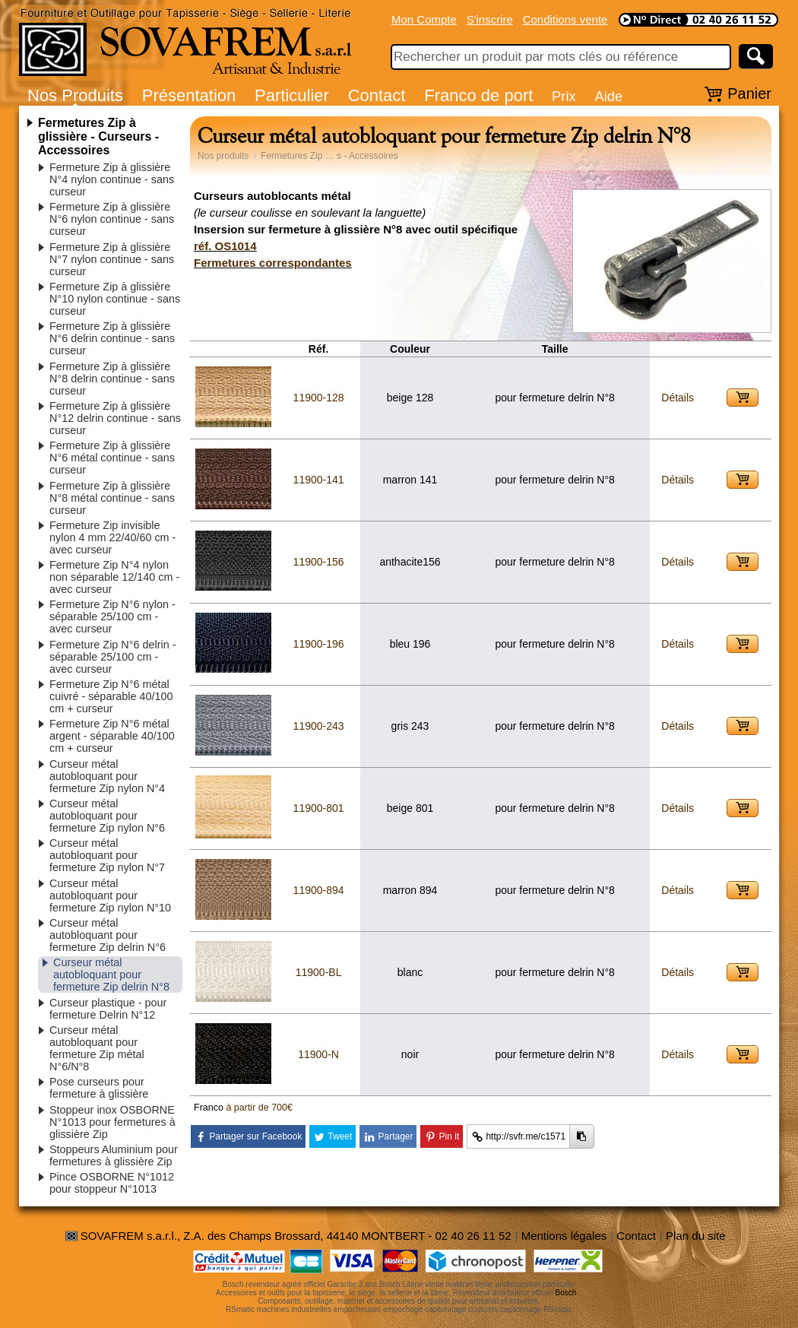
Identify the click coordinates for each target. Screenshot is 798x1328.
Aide (608, 96)
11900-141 (318, 480)
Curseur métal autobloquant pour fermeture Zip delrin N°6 (107, 935)
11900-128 (318, 397)
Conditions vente (565, 19)
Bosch (566, 1292)
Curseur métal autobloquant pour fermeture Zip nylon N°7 (107, 855)
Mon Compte (424, 19)
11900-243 (318, 726)
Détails (677, 397)
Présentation (189, 95)
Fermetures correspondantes (273, 262)
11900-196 (318, 644)
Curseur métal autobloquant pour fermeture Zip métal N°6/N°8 (96, 1048)
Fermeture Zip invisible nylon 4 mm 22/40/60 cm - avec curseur (112, 537)
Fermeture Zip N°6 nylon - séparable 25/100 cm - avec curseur (112, 616)
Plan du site (695, 1235)
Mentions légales (564, 1235)
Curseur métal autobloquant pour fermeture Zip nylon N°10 (110, 895)
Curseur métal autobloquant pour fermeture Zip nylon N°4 (107, 776)
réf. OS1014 (225, 245)
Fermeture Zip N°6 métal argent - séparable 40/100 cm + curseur (112, 736)
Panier (749, 93)
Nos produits (223, 156)
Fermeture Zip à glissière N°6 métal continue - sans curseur (112, 457)
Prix (564, 96)
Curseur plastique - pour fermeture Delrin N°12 (107, 1009)
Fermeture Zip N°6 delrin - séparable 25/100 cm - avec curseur (112, 657)
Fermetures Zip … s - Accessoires (329, 156)
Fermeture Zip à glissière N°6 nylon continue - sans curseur (111, 219)
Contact (377, 95)
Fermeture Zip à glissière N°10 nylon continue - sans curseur (114, 298)
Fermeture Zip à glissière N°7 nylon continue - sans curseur (111, 259)
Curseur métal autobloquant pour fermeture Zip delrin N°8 (111, 974)
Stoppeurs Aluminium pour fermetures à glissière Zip (113, 1155)
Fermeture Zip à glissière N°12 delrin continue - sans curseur (115, 418)
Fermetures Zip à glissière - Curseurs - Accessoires (98, 136)
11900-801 (318, 808)
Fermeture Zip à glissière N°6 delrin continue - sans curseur (112, 338)
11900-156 (318, 562)
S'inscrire (490, 19)
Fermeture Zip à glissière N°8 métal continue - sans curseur (112, 498)
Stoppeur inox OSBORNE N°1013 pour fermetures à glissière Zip (112, 1122)
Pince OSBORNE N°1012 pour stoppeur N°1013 (111, 1183)
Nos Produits (75, 95)
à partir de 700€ (259, 1107)
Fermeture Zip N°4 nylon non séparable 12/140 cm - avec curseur (114, 577)
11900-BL (319, 972)
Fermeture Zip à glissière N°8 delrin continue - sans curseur (112, 378)
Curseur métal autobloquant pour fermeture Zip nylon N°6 (107, 815)
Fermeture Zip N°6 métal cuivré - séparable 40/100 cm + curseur (111, 696)
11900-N (318, 1054)
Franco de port (478, 95)
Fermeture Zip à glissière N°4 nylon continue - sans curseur (111, 179)
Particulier (292, 95)
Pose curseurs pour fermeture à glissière (98, 1088)
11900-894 (318, 890)
